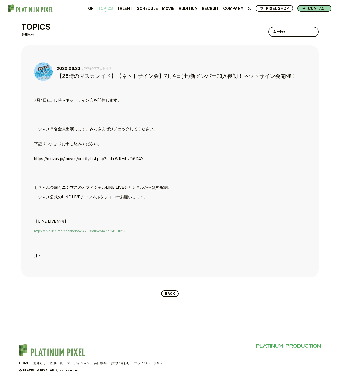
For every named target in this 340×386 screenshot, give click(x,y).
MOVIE (168, 8)
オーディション (78, 364)
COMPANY (233, 8)
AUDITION (188, 8)
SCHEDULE (147, 8)
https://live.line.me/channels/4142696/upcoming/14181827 (86, 230)
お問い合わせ (120, 364)
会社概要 (100, 364)
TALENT (125, 8)
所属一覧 (56, 364)
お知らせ (39, 364)
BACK (170, 294)
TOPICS (105, 8)
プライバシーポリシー (150, 364)
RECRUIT (210, 8)
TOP (90, 8)
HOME (24, 364)
